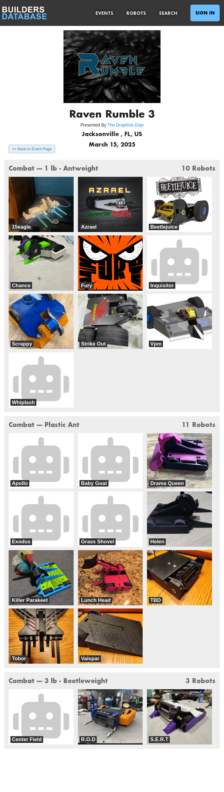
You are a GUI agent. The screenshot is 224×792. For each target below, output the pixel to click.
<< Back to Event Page (32, 149)
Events (104, 13)
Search (168, 13)
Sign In (205, 13)
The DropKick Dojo (126, 124)
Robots (136, 13)
